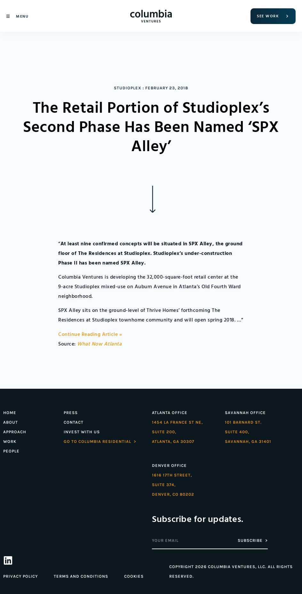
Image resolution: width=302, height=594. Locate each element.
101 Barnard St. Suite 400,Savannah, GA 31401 (248, 432)
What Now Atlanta (99, 344)
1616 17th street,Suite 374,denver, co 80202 (173, 485)
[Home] (151, 16)
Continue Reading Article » (90, 334)
